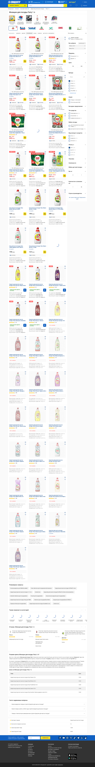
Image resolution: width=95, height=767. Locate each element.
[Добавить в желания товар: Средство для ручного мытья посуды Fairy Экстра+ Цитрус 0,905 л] (45, 407)
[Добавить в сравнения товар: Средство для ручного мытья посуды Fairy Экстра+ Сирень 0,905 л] (45, 374)
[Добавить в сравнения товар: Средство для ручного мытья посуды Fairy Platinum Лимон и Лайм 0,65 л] (45, 479)
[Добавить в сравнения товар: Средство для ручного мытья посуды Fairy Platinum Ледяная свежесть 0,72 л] (25, 444)
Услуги (49, 754)
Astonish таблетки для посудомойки (18, 595)
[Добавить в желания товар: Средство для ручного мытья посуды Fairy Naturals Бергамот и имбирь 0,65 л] (65, 337)
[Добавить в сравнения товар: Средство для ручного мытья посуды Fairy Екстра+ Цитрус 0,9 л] (65, 304)
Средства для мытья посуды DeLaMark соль (40, 603)
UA (25, 2)
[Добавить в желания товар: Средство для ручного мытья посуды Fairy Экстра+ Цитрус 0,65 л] (25, 266)
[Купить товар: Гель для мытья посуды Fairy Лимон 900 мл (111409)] (44, 213)
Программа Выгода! (52, 757)
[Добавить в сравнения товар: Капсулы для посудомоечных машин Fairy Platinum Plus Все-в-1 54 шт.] (65, 116)
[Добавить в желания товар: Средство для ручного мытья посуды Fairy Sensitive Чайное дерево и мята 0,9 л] (45, 76)
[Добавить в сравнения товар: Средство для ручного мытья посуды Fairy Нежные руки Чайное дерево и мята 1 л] (45, 515)
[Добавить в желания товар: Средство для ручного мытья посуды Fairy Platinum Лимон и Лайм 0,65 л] (45, 477)
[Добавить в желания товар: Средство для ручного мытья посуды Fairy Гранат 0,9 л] (25, 76)
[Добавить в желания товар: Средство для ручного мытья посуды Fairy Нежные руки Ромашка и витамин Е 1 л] (65, 407)
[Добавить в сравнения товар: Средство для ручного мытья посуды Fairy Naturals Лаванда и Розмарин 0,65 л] (25, 374)
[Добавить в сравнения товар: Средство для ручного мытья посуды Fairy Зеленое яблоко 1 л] (25, 154)
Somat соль (56, 603)
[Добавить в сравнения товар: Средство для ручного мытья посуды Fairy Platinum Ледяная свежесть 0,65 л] (25, 515)
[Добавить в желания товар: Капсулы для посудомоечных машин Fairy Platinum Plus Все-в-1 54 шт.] (65, 114)
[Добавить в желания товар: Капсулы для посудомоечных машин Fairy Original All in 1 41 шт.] (45, 152)
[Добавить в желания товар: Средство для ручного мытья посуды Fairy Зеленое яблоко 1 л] (25, 152)
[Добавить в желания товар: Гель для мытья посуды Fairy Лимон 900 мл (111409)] (45, 190)
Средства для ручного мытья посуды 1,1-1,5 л (21, 592)
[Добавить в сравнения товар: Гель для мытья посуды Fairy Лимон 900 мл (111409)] (45, 192)
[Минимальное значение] (73, 66)
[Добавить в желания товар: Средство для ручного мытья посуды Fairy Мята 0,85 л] (65, 442)
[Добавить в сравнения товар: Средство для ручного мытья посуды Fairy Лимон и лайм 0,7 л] (45, 339)
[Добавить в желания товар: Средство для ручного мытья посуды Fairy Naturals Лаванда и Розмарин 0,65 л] (25, 372)
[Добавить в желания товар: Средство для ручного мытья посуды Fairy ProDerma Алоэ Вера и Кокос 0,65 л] (65, 477)
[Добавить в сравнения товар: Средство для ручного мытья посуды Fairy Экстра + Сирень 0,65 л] (65, 268)
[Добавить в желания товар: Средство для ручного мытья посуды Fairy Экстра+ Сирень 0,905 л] (45, 372)
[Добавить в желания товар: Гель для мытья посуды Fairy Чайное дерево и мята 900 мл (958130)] (25, 228)
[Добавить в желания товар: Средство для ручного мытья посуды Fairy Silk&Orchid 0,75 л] (25, 477)
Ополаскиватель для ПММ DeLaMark (18, 588)
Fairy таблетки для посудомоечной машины (41, 588)
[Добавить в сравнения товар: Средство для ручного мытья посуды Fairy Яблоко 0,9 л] (45, 39)
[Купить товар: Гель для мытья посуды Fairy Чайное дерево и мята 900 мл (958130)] (24, 251)
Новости (30, 747)
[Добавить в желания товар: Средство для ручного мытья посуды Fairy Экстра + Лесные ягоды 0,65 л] (45, 301)
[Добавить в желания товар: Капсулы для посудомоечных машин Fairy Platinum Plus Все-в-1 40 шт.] (65, 76)
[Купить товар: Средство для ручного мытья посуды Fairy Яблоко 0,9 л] (44, 61)
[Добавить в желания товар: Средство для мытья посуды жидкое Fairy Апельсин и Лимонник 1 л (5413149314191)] (65, 513)
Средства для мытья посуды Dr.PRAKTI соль (65, 588)
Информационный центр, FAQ (15, 745)
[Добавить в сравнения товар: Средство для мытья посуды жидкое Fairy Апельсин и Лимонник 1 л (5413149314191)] (65, 515)
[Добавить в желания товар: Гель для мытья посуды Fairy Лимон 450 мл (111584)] (45, 228)
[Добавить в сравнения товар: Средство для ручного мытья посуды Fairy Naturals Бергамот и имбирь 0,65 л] (65, 339)
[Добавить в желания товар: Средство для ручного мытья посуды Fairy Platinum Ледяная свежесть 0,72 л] (25, 442)
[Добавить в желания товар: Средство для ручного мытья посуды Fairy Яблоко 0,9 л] (45, 37)
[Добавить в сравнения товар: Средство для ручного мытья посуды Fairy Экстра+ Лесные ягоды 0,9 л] (25, 339)
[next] (85, 610)
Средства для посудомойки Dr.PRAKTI (62, 599)
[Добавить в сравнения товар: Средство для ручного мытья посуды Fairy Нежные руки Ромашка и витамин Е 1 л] (65, 409)
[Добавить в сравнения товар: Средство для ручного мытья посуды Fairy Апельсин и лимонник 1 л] (25, 304)
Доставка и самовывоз (53, 749)
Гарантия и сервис (52, 752)
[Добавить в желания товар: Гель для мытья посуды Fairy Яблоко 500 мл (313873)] (25, 190)
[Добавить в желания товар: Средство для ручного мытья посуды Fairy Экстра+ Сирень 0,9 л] (25, 548)
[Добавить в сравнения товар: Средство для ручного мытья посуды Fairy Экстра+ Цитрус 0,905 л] (45, 409)
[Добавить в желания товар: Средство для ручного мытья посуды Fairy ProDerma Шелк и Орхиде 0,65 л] (65, 372)
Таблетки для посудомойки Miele (42, 599)
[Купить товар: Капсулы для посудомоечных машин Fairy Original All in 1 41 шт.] (44, 175)
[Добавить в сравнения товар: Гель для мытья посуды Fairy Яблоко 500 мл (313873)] (25, 192)
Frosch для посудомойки (36, 595)
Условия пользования (73, 746)
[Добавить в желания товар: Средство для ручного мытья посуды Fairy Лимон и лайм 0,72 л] (45, 442)
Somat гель (37, 592)
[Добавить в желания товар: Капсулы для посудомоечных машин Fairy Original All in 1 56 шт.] (25, 114)
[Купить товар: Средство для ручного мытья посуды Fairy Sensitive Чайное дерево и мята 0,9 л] (44, 99)
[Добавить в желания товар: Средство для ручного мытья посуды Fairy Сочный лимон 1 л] (45, 266)
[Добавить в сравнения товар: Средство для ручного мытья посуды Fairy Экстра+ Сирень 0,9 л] (25, 550)
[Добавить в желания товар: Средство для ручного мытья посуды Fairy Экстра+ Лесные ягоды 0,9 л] (25, 337)
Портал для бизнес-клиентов (75, 747)
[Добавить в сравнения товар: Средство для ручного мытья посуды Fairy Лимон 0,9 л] (25, 39)
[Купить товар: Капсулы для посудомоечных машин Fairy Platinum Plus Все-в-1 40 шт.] (64, 99)
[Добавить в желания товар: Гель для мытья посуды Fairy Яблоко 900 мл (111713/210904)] (65, 190)
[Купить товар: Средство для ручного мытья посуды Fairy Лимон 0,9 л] (24, 61)
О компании (31, 746)
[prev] (82, 610)
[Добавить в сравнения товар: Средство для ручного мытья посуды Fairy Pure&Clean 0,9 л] (65, 39)
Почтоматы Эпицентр (53, 759)
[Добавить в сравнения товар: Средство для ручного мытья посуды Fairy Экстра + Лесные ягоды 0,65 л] (45, 304)
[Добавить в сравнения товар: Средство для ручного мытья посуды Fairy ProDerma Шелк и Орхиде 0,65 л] (65, 374)
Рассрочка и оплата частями (55, 747)
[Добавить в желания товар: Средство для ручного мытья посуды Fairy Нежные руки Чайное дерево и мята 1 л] (45, 513)
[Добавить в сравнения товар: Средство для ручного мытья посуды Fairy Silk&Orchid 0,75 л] (25, 479)
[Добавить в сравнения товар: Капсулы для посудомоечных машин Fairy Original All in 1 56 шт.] (25, 116)
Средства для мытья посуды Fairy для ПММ (20, 599)
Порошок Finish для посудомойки (18, 603)
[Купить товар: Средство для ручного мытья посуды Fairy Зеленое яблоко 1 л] (24, 175)
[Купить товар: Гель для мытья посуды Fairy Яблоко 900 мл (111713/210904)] (64, 213)
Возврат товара (51, 750)
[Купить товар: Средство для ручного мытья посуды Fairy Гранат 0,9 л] (24, 99)
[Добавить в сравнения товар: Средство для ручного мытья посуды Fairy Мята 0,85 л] (65, 444)
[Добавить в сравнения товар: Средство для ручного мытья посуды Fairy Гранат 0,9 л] (25, 78)
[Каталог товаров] (17, 5)
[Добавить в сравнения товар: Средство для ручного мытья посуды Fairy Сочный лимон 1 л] (45, 268)
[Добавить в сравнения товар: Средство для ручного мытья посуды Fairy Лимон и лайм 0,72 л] (45, 444)
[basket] (84, 5)
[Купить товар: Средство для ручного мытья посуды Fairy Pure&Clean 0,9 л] (64, 61)
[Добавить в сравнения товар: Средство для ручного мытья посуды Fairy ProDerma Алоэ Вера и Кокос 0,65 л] (65, 479)
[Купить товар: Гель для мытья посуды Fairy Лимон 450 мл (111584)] (44, 251)
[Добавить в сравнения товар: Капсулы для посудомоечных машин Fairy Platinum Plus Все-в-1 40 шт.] (65, 78)
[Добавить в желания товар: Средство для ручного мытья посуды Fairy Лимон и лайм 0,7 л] (45, 337)
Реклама (30, 755)
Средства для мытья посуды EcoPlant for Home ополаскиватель (58, 592)
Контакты (30, 749)
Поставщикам (31, 752)
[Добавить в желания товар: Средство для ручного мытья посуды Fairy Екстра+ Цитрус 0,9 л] (65, 301)
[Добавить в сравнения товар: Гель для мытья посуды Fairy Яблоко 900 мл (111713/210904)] (65, 192)
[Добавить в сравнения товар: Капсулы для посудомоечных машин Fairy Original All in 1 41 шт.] (45, 154)
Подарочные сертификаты (54, 755)
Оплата (50, 746)
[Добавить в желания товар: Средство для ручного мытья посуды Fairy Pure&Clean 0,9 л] (65, 37)
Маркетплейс (31, 754)
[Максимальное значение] (81, 66)
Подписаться (45, 737)
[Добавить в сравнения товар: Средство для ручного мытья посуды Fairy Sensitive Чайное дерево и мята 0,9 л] (45, 78)
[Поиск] (65, 5)
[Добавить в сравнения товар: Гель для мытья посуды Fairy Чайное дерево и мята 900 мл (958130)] (25, 230)
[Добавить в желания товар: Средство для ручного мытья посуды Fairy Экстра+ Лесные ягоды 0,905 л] (25, 407)
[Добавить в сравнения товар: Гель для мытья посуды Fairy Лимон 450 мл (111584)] (45, 230)
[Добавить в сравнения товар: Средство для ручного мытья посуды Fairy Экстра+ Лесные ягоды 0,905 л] (25, 409)
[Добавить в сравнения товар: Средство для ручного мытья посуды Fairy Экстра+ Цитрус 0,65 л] (25, 268)
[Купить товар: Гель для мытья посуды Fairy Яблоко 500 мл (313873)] (24, 213)
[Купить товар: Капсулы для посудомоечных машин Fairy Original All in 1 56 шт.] (24, 137)
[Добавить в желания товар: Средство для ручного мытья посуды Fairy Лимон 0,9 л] (25, 37)
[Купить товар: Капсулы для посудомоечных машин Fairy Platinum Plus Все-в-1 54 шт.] (64, 137)
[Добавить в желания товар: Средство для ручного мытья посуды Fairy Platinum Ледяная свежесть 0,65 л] (25, 513)
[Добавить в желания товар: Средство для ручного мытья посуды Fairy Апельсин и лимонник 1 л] (25, 301)
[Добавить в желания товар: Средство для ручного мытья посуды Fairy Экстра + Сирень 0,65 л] (65, 266)
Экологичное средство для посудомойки (55, 595)
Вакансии (30, 750)
